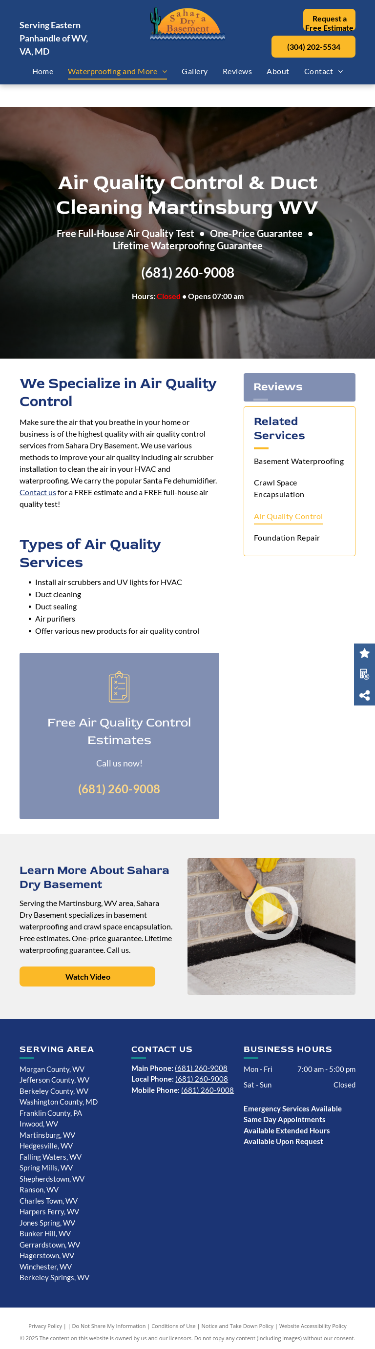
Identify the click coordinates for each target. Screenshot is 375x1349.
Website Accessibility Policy (313, 1325)
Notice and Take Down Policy (238, 1325)
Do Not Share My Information (109, 1325)
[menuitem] (43, 71)
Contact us (38, 492)
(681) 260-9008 (187, 272)
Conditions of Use (173, 1325)
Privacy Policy (45, 1325)
